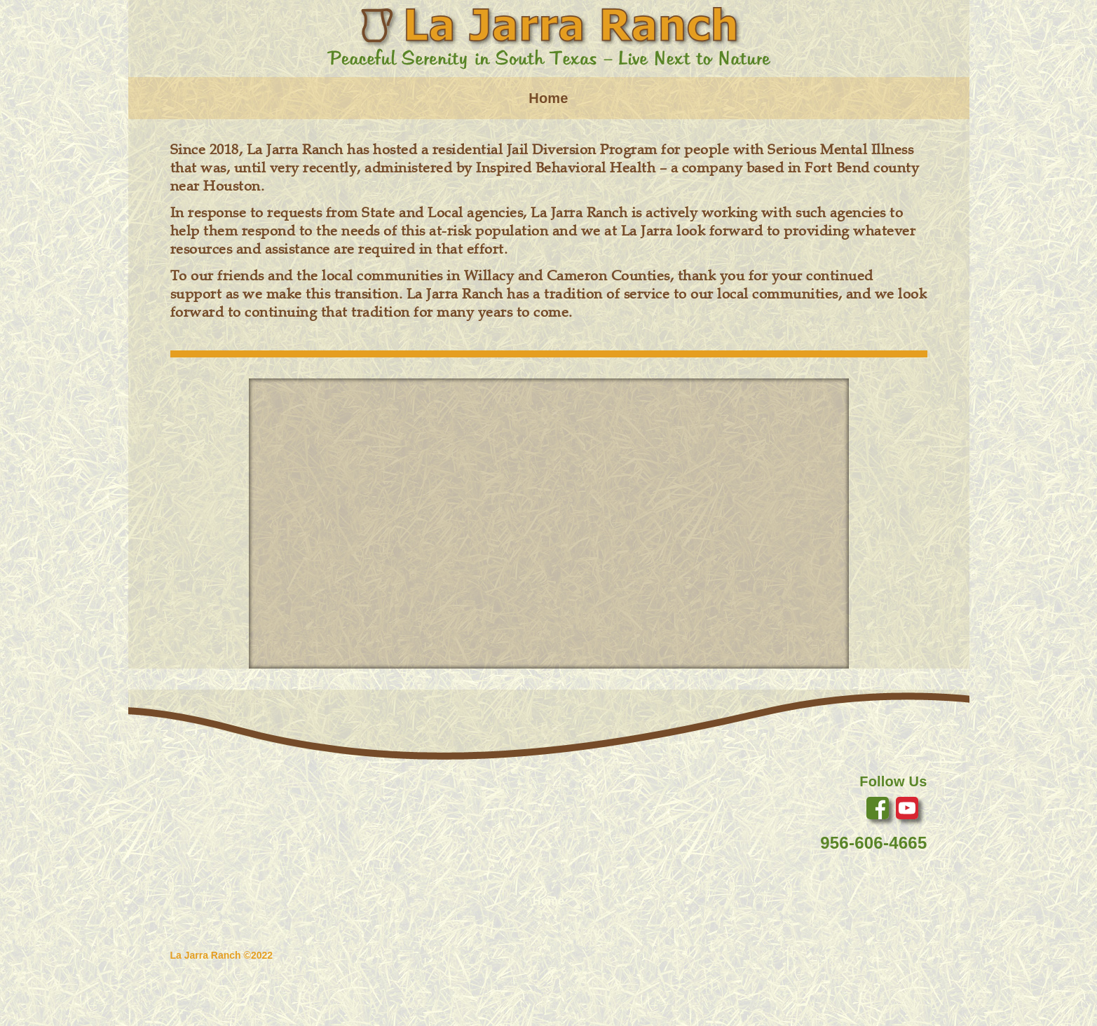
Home (548, 98)
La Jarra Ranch (205, 955)
